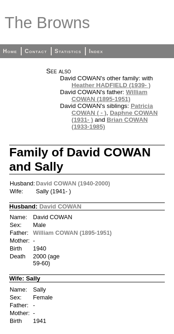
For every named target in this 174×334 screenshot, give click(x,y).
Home (10, 51)
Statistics (67, 51)
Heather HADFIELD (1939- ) (111, 85)
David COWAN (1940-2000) (73, 183)
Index (96, 51)
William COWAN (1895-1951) (109, 95)
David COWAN (60, 206)
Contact (35, 51)
